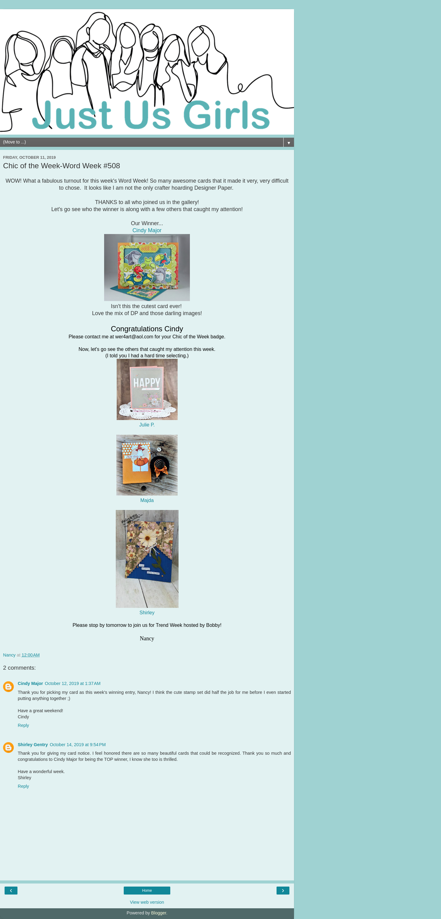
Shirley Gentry (33, 744)
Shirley (147, 612)
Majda (147, 500)
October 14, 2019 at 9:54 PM (78, 744)
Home (147, 890)
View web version (147, 902)
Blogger (158, 912)
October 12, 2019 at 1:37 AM (72, 683)
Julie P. (147, 424)
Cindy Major (30, 683)
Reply (23, 725)
